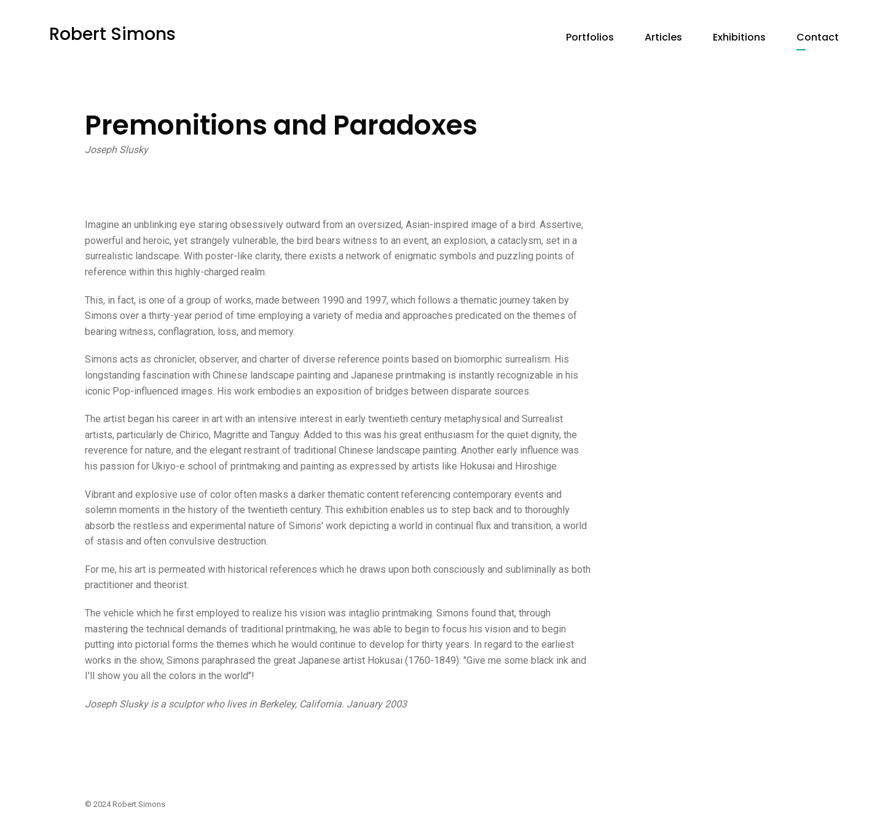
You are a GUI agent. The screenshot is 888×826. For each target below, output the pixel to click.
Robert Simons (112, 34)
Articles (663, 37)
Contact (817, 37)
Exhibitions (739, 37)
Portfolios (590, 37)
